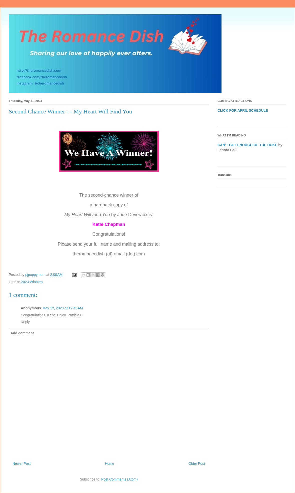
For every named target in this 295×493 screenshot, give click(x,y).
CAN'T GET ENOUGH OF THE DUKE (247, 145)
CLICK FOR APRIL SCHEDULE (243, 110)
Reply (25, 322)
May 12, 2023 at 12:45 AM (62, 308)
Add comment (22, 333)
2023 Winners (31, 282)
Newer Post (21, 464)
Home (109, 464)
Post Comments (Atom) (119, 479)
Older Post (196, 464)
